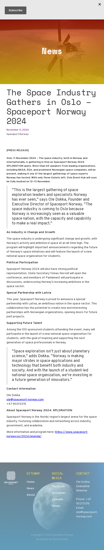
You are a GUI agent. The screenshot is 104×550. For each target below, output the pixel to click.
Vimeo (56, 506)
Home (31, 482)
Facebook (58, 486)
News (30, 488)
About (31, 495)
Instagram (58, 493)
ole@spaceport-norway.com (25, 399)
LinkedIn (57, 499)
